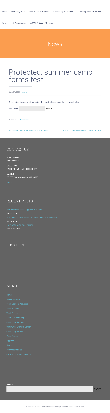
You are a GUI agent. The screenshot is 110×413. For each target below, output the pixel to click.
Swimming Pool (18, 11)
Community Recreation (63, 11)
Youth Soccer (12, 313)
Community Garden (14, 331)
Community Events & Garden (89, 11)
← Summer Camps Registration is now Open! (28, 130)
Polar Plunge (12, 336)
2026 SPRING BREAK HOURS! (19, 225)
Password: (27, 108)
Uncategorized (22, 119)
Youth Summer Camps (16, 318)
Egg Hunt (10, 340)
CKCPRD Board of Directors (42, 23)
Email (8, 182)
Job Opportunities (18, 23)
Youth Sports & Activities (39, 11)
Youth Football (12, 308)
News (4, 23)
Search (9, 384)
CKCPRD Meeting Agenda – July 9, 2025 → (82, 130)
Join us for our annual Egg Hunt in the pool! (25, 210)
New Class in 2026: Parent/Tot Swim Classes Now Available (32, 217)
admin (24, 92)
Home (4, 11)
